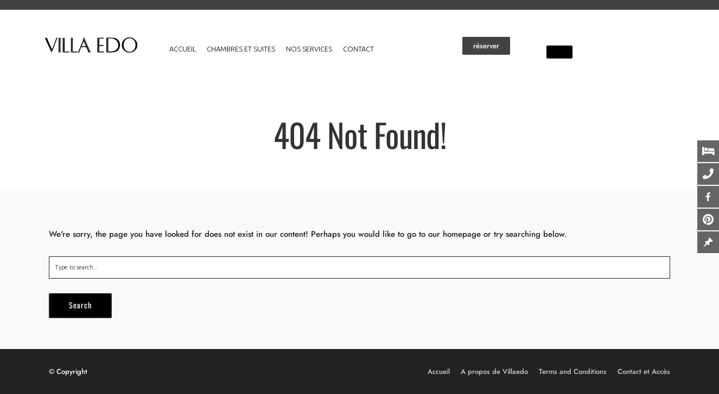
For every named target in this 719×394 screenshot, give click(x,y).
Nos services (309, 49)
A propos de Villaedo (494, 371)
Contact (358, 49)
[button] (486, 46)
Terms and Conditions (573, 371)
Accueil (182, 49)
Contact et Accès (644, 371)
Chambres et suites (241, 49)
